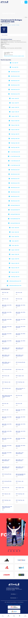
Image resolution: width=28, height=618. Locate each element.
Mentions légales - (16, 604)
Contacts (20, 604)
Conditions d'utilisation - (9, 604)
